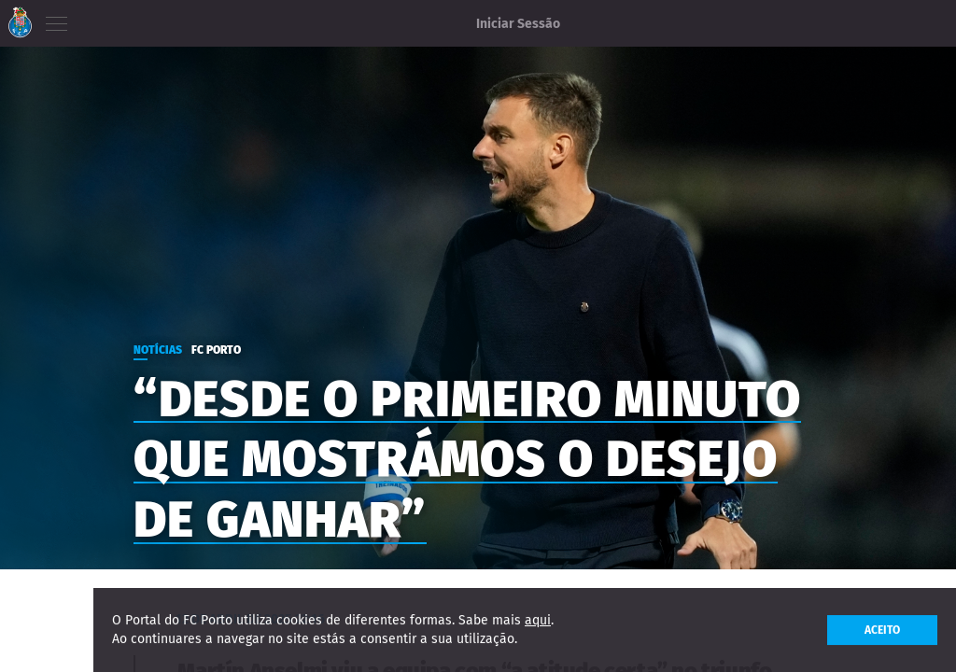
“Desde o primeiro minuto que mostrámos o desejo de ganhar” (467, 460)
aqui (538, 620)
